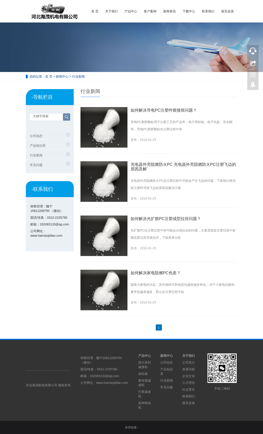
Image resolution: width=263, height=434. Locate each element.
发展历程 (188, 369)
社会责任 (188, 389)
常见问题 (36, 165)
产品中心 (131, 11)
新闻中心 (62, 76)
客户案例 (150, 11)
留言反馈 (227, 11)
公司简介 (188, 362)
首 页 (94, 11)
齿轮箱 (143, 374)
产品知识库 (38, 145)
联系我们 (208, 11)
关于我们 (111, 11)
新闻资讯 (169, 11)
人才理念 (188, 383)
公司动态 (36, 136)
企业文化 (188, 376)
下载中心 (189, 11)
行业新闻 (78, 76)
